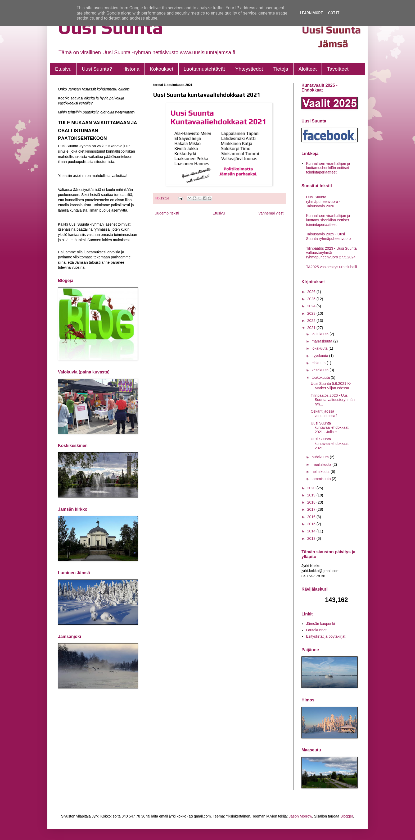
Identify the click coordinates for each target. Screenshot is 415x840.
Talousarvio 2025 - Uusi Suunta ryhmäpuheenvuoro (328, 236)
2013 (312, 538)
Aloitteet (308, 69)
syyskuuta (320, 356)
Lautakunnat (316, 630)
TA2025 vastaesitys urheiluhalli (331, 267)
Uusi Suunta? (97, 69)
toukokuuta (321, 377)
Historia (130, 69)
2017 (312, 509)
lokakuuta (320, 348)
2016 (312, 517)
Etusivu (63, 69)
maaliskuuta (322, 464)
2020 (312, 488)
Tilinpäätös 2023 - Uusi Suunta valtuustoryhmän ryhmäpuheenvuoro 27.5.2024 (331, 252)
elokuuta (319, 363)
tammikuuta (322, 479)
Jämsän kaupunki (320, 624)
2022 (312, 320)
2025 (312, 299)
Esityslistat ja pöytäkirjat (326, 636)
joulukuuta (321, 334)
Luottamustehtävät (204, 69)
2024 (312, 306)
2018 (312, 502)
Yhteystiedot (249, 69)
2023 (312, 313)
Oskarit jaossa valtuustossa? (324, 413)
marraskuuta (322, 341)
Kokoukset (161, 69)
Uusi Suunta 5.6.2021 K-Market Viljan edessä (331, 385)
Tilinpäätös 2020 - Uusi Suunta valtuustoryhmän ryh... (333, 400)
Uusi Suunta (110, 27)
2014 (312, 531)
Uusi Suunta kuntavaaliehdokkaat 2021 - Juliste (330, 427)
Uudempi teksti (167, 213)
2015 (312, 524)
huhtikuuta (321, 457)
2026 (312, 292)
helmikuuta (321, 471)
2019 (312, 495)
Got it (333, 13)
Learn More (311, 13)
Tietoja (280, 69)
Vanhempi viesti (271, 213)
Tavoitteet (337, 69)
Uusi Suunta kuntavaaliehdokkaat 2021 (330, 443)
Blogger (346, 816)
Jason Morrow (300, 816)
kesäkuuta (321, 370)
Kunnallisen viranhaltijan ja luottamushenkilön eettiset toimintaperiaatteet (328, 168)
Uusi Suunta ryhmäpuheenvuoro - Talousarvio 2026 (323, 201)
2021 (312, 328)
